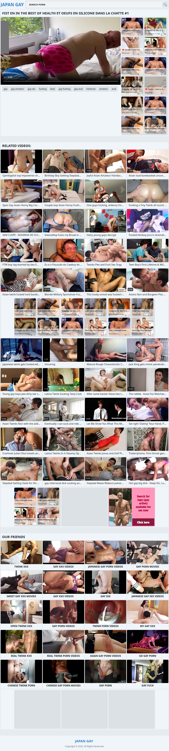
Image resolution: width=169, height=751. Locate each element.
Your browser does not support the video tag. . (61, 51)
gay (5, 88)
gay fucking (64, 88)
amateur (103, 88)
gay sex (31, 88)
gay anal (78, 88)
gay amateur (17, 88)
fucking (43, 88)
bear (52, 88)
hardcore (91, 88)
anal (114, 88)
